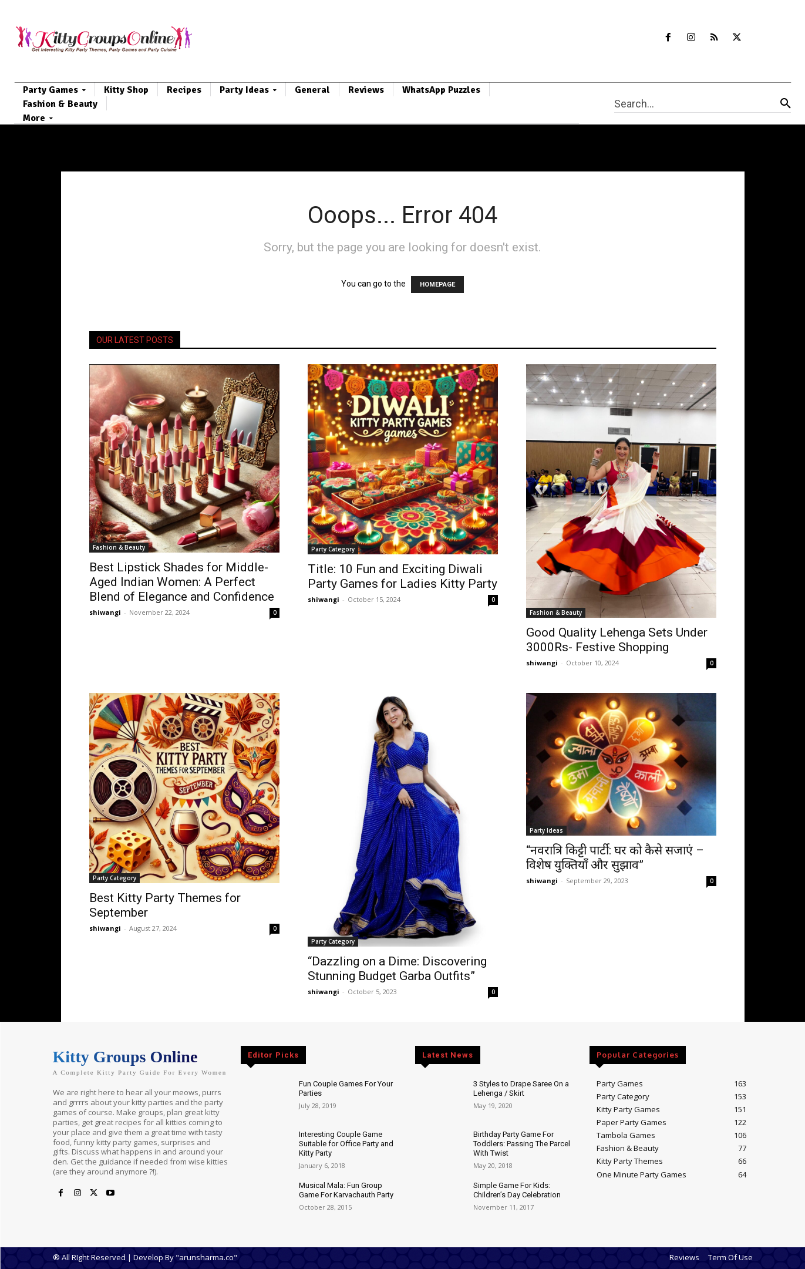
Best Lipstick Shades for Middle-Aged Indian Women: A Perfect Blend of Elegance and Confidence (181, 582)
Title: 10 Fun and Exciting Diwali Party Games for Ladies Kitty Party (402, 576)
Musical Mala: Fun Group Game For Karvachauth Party (346, 1190)
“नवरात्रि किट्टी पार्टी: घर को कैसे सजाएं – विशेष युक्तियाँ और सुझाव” (615, 857)
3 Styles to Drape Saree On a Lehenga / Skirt (521, 1088)
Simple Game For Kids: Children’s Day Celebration (517, 1190)
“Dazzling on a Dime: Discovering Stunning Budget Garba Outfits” (397, 968)
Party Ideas (546, 830)
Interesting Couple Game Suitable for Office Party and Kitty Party (346, 1143)
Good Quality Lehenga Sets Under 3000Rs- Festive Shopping (617, 639)
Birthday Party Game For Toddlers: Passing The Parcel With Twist (521, 1143)
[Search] (785, 103)
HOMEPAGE (437, 284)
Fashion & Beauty (119, 547)
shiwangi (105, 612)
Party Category (333, 549)
